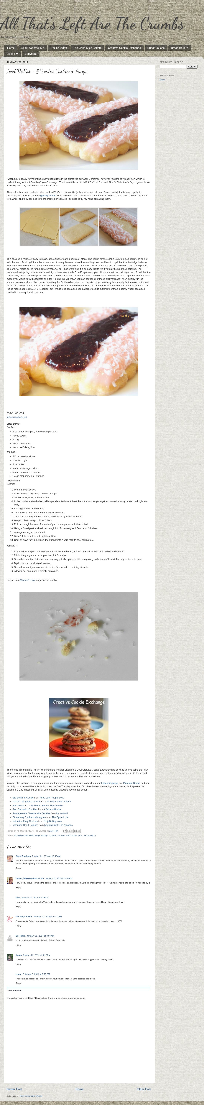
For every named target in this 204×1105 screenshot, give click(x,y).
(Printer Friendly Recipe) (17, 417)
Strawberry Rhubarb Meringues (29, 817)
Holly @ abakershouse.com (30, 878)
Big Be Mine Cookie (23, 797)
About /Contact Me (32, 47)
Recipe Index (59, 47)
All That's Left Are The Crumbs (92, 23)
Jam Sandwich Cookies (25, 809)
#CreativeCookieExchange (27, 835)
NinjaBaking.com (53, 821)
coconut (52, 835)
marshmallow (89, 835)
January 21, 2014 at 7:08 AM (35, 897)
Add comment (15, 990)
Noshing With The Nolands (58, 825)
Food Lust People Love (52, 797)
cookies (61, 835)
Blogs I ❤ (12, 53)
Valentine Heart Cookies (25, 825)
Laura (19, 974)
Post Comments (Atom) (31, 1096)
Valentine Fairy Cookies (25, 821)
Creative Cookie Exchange (124, 47)
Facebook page (109, 783)
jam (80, 835)
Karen (19, 955)
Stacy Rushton (23, 856)
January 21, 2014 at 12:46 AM (46, 856)
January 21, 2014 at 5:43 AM (58, 878)
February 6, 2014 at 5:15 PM (36, 974)
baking (44, 835)
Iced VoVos (18, 805)
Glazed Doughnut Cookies (26, 801)
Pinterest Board (131, 783)
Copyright (31, 53)
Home (11, 47)
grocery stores (47, 195)
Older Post (144, 1089)
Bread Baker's (179, 47)
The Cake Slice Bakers (87, 47)
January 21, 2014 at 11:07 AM (47, 916)
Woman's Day (27, 580)
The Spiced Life (60, 817)
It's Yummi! (62, 813)
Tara (18, 897)
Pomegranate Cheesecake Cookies (31, 813)
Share (162, 79)
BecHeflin (21, 936)
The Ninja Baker (24, 916)
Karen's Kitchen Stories (59, 801)
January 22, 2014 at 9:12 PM (36, 955)
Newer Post (14, 1089)
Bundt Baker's (156, 47)
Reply (18, 868)
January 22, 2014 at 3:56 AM (40, 936)
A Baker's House (52, 809)
